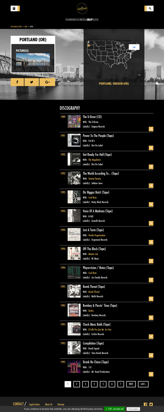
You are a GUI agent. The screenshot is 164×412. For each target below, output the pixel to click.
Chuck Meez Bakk (93, 324)
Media (83, 19)
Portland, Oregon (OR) (114, 83)
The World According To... (97, 173)
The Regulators (94, 159)
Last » (143, 384)
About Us (48, 404)
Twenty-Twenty (94, 178)
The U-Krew (90, 117)
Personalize (133, 409)
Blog (95, 19)
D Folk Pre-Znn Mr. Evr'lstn (99, 329)
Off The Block (90, 249)
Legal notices (34, 404)
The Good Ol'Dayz (16, 27)
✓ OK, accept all (114, 409)
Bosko (91, 310)
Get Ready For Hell (93, 154)
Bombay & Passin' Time (96, 305)
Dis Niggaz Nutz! (92, 192)
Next (131, 384)
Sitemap (60, 404)
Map (89, 19)
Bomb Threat (90, 286)
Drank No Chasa (92, 362)
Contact (18, 404)
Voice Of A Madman (94, 211)
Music (76, 19)
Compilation (90, 343)
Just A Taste (90, 230)
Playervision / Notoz (94, 268)
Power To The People (95, 136)
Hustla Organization (96, 235)
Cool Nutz (92, 197)
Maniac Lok (93, 254)
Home (69, 19)
